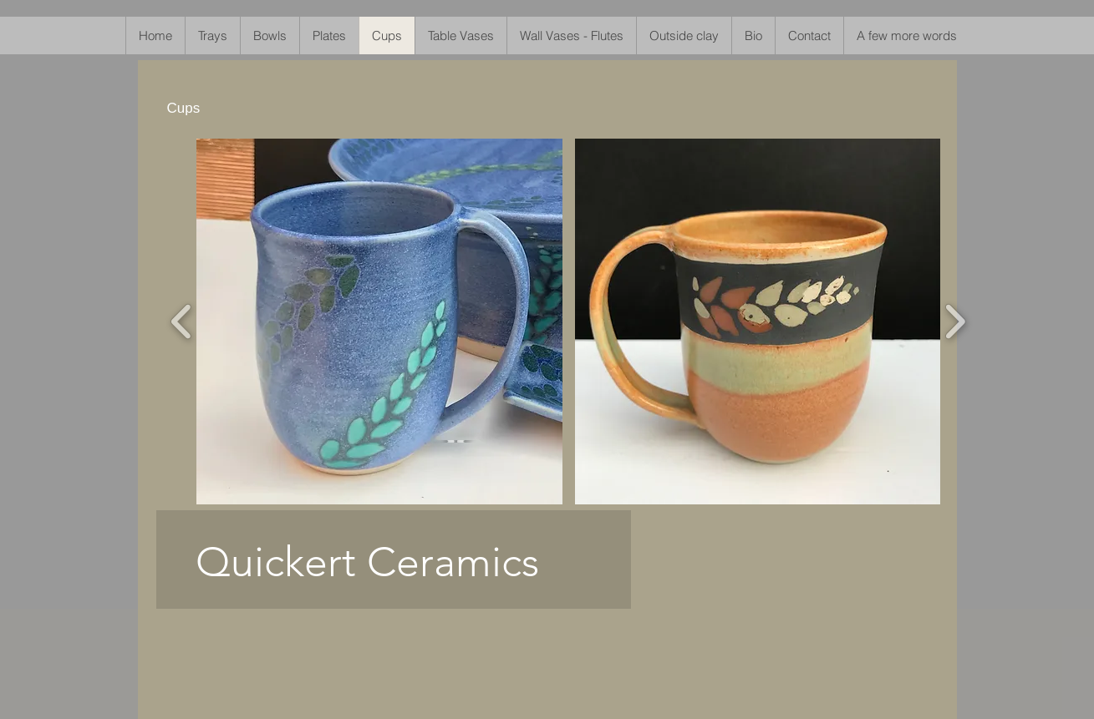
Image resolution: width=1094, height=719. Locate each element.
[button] (379, 321)
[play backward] (182, 322)
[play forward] (955, 322)
